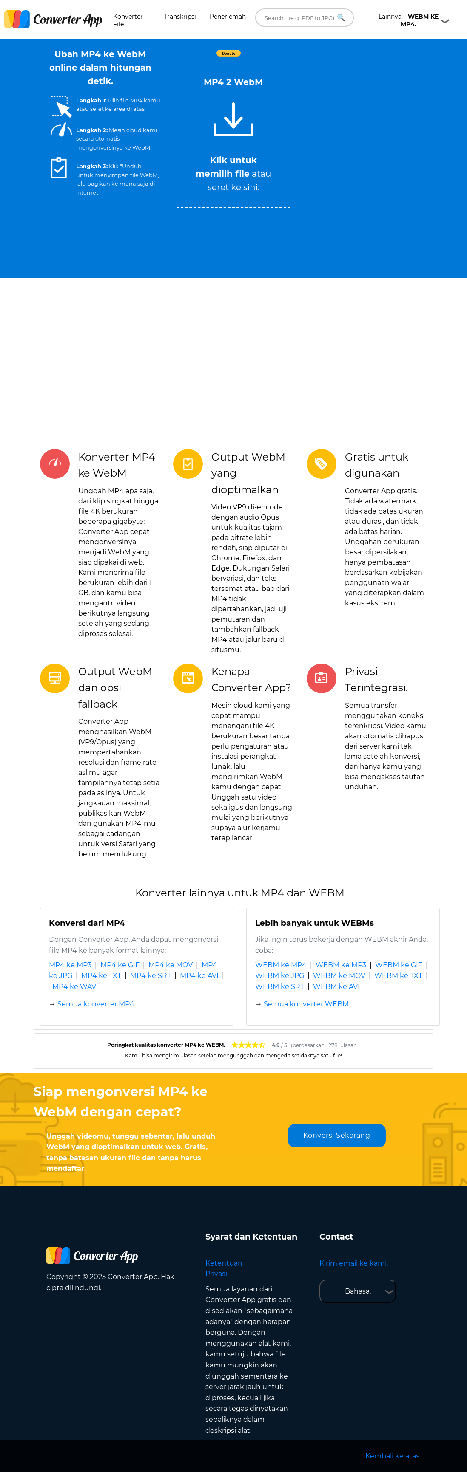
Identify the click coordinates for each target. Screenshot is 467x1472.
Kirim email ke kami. (353, 1263)
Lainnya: (409, 20)
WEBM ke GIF (398, 965)
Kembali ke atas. (393, 1456)
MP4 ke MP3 (70, 965)
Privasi (216, 1274)
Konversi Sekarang (336, 1135)
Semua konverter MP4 (95, 1004)
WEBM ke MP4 (281, 965)
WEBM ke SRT (279, 987)
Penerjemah (228, 16)
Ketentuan (223, 1263)
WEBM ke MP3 (341, 965)
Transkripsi (180, 16)
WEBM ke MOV (339, 976)
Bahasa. (358, 1291)
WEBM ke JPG (279, 976)
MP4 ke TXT (101, 976)
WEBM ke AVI (336, 987)
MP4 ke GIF (120, 965)
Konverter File (128, 20)
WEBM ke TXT (398, 976)
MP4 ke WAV (74, 987)
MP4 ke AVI (199, 976)
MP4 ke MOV (170, 965)
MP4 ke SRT (150, 976)
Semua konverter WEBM (306, 1004)
